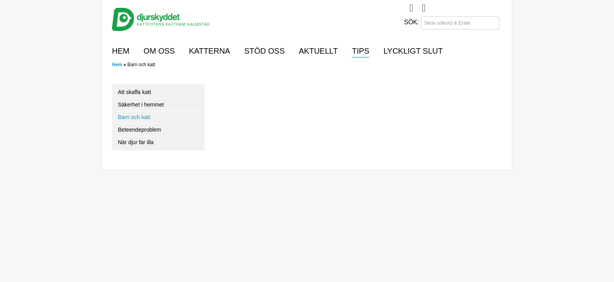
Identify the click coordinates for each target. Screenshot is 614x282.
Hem (120, 51)
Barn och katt (134, 117)
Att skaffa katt (134, 92)
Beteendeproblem (139, 130)
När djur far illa (136, 142)
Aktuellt (318, 51)
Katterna (209, 51)
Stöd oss (264, 51)
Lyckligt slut (413, 51)
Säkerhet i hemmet (141, 104)
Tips (360, 51)
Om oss (159, 51)
